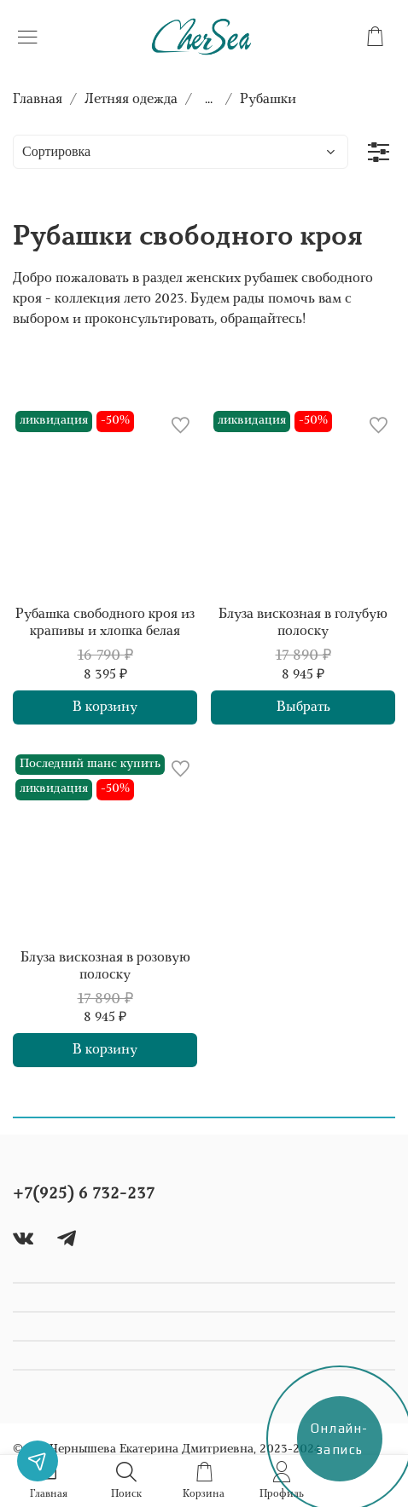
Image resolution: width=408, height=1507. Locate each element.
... (209, 100)
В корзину (105, 707)
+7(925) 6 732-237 (83, 1194)
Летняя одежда (131, 100)
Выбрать (303, 707)
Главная (37, 100)
